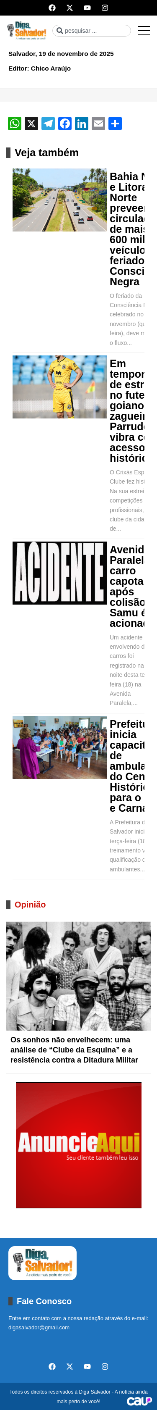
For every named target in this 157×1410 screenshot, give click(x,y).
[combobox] (91, 31)
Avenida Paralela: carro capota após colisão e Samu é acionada (132, 587)
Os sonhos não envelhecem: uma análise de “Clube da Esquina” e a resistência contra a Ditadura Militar (74, 1050)
